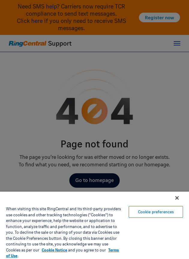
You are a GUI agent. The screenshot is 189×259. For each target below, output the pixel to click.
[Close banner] (177, 198)
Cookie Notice (54, 250)
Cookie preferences (156, 211)
